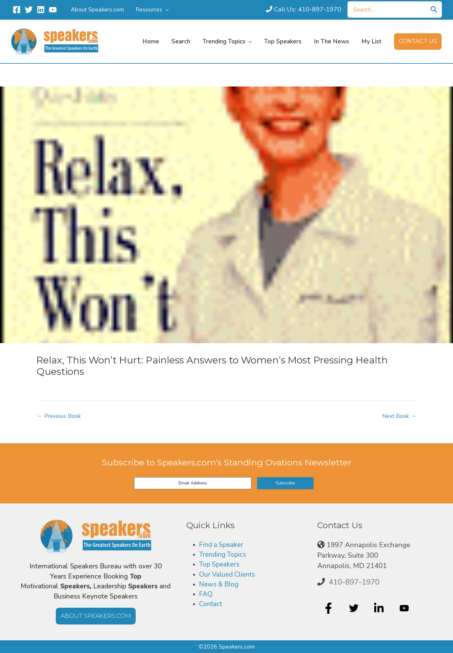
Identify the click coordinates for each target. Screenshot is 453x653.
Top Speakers (220, 565)
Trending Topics (224, 555)
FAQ (206, 596)
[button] (165, 9)
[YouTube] (52, 9)
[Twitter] (28, 9)
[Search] (434, 9)
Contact (211, 606)
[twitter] (354, 608)
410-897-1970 (354, 582)
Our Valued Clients (229, 575)
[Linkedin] (40, 9)
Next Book (399, 416)
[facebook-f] (329, 608)
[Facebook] (16, 9)
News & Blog (220, 586)
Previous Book (59, 416)
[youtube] (405, 608)
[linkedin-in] (379, 608)
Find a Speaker (222, 545)
